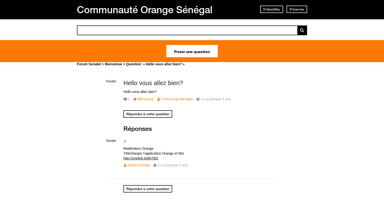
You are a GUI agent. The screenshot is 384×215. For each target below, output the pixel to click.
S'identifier (271, 9)
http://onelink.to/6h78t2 (140, 158)
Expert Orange (139, 165)
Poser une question (192, 51)
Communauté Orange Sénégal (145, 9)
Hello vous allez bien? (153, 82)
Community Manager (177, 99)
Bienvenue (145, 99)
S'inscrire (296, 9)
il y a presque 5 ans (173, 165)
